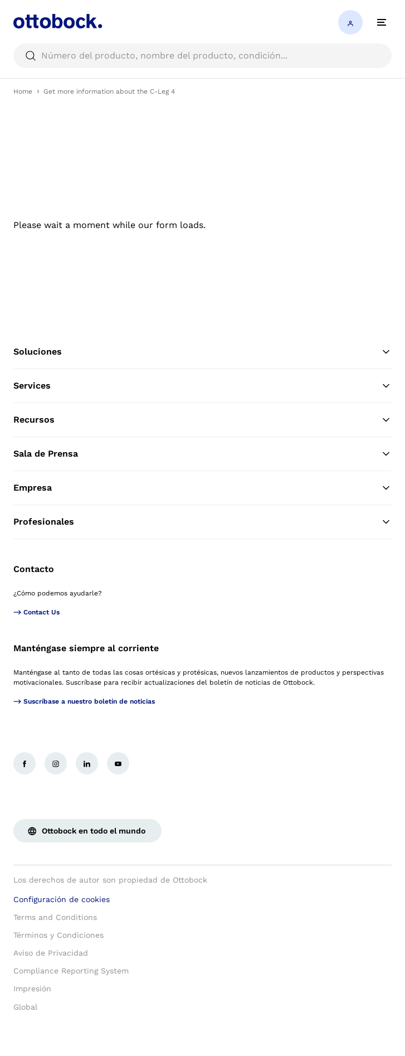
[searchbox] (202, 55)
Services (202, 385)
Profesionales (202, 521)
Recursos (202, 419)
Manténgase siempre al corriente (86, 648)
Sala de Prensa (202, 453)
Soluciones (202, 351)
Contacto (33, 569)
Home (22, 91)
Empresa (202, 487)
